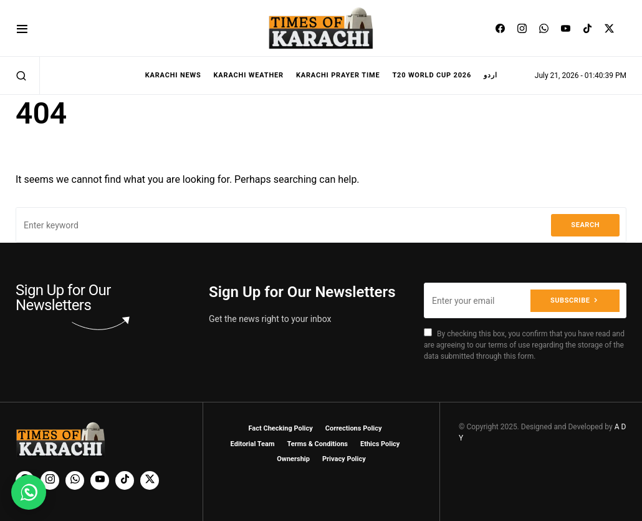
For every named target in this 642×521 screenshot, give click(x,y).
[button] (22, 28)
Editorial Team (253, 444)
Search (585, 225)
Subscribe (570, 300)
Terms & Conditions (317, 444)
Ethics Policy (380, 444)
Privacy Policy (344, 459)
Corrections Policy (353, 428)
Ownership (293, 459)
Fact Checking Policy (281, 428)
